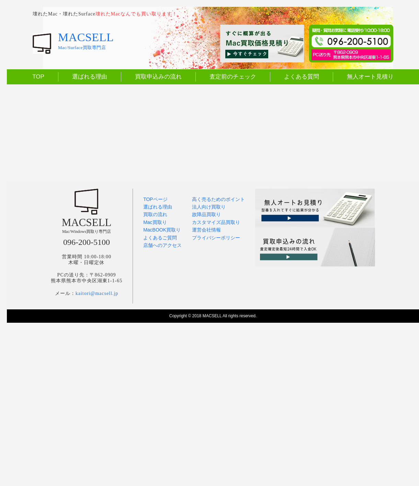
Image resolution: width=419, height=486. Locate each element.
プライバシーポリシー (216, 237)
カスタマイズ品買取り (216, 222)
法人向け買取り (209, 207)
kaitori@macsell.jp (97, 293)
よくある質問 (301, 76)
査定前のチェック (233, 76)
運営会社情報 (206, 230)
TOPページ (155, 199)
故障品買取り (206, 214)
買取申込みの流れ (158, 76)
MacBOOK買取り (162, 230)
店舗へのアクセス (162, 245)
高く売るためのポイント (218, 199)
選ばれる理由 (89, 76)
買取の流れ (155, 214)
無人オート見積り (370, 76)
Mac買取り (155, 222)
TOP (38, 76)
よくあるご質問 (160, 237)
